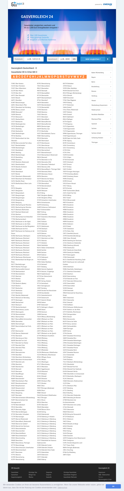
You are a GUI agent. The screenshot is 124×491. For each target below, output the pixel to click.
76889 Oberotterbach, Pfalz (19, 381)
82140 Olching (41, 412)
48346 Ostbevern (68, 224)
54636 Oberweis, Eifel (43, 167)
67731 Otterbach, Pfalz (70, 386)
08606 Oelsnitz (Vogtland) (45, 269)
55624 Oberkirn (16, 286)
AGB (100, 475)
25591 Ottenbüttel (68, 364)
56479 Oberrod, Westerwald (19, 419)
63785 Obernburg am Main (19, 338)
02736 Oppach (67, 122)
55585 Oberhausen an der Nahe (20, 224)
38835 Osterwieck (68, 298)
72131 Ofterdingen (42, 362)
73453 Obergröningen (18, 195)
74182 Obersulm (42, 114)
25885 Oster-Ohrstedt (69, 238)
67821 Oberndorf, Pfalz (18, 348)
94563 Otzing (67, 431)
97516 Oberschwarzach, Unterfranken (22, 447)
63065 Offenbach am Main (45, 319)
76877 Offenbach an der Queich (46, 333)
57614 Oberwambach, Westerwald (47, 155)
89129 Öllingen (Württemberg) (72, 93)
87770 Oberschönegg (17, 445)
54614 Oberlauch (16, 305)
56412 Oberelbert (16, 169)
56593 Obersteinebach (44, 105)
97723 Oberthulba (42, 131)
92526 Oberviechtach (43, 150)
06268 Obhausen (42, 191)
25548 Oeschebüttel (43, 293)
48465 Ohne (41, 386)
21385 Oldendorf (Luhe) (44, 445)
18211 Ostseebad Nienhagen (71, 345)
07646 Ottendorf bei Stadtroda (72, 369)
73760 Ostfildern (68, 305)
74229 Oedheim (42, 260)
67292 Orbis (66, 152)
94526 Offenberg (42, 340)
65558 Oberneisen (16, 350)
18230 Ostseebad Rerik (70, 350)
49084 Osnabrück (68, 214)
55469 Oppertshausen (69, 136)
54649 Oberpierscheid (18, 388)
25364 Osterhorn (68, 274)
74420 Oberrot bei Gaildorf (19, 424)
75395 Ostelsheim (68, 229)
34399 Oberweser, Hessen (44, 174)
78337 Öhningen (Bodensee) (45, 388)
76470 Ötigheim (68, 357)
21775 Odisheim (42, 243)
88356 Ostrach (67, 317)
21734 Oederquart (42, 257)
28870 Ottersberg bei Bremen (72, 398)
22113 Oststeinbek (68, 355)
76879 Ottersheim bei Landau (72, 405)
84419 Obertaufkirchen (44, 124)
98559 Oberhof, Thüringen (19, 267)
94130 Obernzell (16, 369)
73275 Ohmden (41, 383)
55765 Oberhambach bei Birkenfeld (22, 217)
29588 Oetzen (41, 309)
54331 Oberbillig (16, 129)
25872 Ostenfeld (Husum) (70, 233)
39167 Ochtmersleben (43, 210)
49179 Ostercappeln (69, 255)
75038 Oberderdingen (17, 148)
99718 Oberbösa (16, 136)
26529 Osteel (67, 226)
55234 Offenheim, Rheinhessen (46, 355)
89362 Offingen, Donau (44, 357)
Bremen (94, 91)
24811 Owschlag (68, 450)
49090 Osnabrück (68, 221)
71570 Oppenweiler (69, 131)
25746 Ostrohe (67, 333)
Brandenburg (95, 86)
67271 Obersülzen (42, 117)
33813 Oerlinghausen (43, 286)
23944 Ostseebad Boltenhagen (72, 340)
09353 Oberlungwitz (17, 312)
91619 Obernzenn (16, 371)
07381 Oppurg (67, 141)
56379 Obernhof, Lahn (18, 362)
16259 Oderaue (41, 233)
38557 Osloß (67, 198)
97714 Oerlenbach (42, 283)
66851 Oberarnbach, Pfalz (19, 105)
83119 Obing (41, 193)
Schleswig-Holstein (97, 138)
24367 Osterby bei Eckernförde (72, 250)
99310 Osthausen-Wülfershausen (73, 307)
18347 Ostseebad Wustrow (71, 352)
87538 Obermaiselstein (18, 314)
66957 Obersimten (16, 452)
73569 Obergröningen (18, 198)
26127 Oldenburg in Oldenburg (46, 428)
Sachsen (94, 128)
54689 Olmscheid (68, 98)
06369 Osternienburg (69, 276)
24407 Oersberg (42, 288)
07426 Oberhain (16, 214)
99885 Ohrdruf (41, 393)
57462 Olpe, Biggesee (69, 100)
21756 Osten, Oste (68, 231)
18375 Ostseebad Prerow (70, 348)
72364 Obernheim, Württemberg (21, 357)
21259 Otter (66, 383)
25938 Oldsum (67, 86)
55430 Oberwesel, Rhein (44, 171)
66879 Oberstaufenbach (44, 98)
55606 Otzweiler (68, 436)
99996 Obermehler (17, 321)
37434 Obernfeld (16, 355)
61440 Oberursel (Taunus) (44, 148)
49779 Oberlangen (16, 300)
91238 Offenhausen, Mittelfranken (47, 352)
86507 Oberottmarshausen (19, 383)
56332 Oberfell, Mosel (18, 181)
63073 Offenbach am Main (45, 329)
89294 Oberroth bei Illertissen (20, 426)
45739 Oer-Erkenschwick (44, 276)
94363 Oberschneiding (18, 438)
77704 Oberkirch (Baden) (18, 283)
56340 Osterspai (68, 288)
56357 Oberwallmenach (44, 152)
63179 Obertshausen (43, 143)
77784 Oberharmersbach (18, 219)
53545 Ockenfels (42, 214)
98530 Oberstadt (42, 91)
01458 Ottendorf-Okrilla (70, 371)
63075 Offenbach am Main (45, 331)
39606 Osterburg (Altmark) (71, 245)
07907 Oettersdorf (42, 305)
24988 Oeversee (42, 314)
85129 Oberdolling (17, 157)
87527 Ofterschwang (43, 364)
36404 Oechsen (41, 252)
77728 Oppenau (67, 124)
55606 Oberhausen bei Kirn (19, 229)
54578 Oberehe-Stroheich (19, 167)
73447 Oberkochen (17, 288)
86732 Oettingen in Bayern (45, 307)
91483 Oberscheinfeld (18, 431)
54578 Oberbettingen (17, 126)
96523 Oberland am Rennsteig (20, 298)
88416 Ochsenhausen (43, 202)
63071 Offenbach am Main (45, 326)
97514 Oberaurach (16, 117)
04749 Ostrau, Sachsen (69, 324)
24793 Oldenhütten (43, 452)
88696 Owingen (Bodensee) (71, 447)
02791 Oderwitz (42, 240)
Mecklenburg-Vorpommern (99, 105)
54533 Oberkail (16, 279)
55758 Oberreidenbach (18, 405)
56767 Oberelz (15, 174)
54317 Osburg (67, 186)
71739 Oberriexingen (17, 417)
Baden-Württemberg (98, 73)
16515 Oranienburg (69, 148)
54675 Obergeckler (17, 191)
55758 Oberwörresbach (44, 186)
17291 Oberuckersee (43, 145)
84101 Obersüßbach (43, 119)
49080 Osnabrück (68, 210)
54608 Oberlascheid (17, 302)
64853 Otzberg (67, 428)
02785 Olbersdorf (42, 405)
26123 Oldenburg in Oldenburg (46, 424)
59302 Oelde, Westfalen (44, 262)
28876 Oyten (67, 455)
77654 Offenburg (42, 345)
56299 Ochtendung (43, 205)
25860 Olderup (41, 459)
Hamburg (94, 96)
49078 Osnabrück (68, 207)
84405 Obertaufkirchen (44, 122)
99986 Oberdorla (16, 160)
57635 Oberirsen (16, 276)
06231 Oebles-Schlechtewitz (45, 248)
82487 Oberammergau (18, 102)
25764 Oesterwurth (43, 298)
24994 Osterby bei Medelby (71, 252)
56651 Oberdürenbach (18, 164)
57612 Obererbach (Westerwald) (20, 176)
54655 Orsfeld (67, 169)
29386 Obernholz (16, 364)
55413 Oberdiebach (17, 150)
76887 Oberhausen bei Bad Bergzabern (23, 226)
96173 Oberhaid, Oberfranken (20, 210)
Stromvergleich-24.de (105, 479)
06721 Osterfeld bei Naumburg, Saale (74, 260)
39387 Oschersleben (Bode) (71, 191)
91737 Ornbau (67, 167)
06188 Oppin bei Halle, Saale (71, 138)
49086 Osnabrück (68, 217)
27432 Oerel (41, 279)
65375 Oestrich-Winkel (44, 300)
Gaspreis (48, 475)
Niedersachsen (96, 110)
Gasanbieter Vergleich (70, 475)
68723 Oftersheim (42, 367)
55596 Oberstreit (42, 110)
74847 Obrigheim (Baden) (44, 195)
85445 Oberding (16, 152)
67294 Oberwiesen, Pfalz (44, 181)
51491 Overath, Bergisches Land (72, 443)
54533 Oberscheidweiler (18, 428)
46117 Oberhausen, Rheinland (20, 245)
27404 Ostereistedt (68, 257)
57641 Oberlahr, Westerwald (19, 295)
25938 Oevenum (42, 312)
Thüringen (95, 142)
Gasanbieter (14, 472)
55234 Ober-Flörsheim (18, 86)
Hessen (94, 100)
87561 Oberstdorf (42, 100)
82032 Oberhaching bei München (21, 207)
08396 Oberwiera (42, 176)
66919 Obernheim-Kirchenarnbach (21, 359)
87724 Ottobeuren (68, 417)
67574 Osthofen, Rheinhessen (72, 312)
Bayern (94, 77)
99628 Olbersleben (42, 407)
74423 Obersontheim (43, 86)
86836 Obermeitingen (17, 324)
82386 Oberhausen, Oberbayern (20, 236)
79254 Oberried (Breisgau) (19, 412)
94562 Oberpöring (16, 393)
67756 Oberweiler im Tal (44, 160)
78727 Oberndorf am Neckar (19, 343)
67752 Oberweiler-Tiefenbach (46, 164)
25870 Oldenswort (42, 455)
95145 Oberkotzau (16, 290)
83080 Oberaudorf (16, 112)
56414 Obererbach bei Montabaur (21, 179)
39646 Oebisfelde (42, 245)
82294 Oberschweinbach (18, 450)
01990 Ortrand (67, 181)
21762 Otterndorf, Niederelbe (71, 395)
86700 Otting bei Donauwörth (72, 414)
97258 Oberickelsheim (18, 274)
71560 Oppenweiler (69, 129)
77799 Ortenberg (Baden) (70, 174)
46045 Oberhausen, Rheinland (20, 238)
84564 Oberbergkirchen (18, 124)
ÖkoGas (31, 477)
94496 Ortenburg (68, 179)
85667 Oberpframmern (18, 386)
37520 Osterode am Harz (70, 279)
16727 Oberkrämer (16, 293)
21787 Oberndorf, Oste (18, 345)
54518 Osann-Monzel (69, 183)
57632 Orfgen (67, 157)
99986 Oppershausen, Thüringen (72, 133)
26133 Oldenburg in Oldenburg (46, 436)
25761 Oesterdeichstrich (44, 295)
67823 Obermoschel (17, 331)
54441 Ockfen (41, 219)
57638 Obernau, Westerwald (19, 333)
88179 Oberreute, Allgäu (18, 409)
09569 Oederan (41, 255)
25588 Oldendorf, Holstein (45, 447)
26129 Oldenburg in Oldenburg (46, 431)
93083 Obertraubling (43, 136)
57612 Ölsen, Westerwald (70, 110)
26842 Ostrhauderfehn (69, 326)
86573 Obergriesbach (17, 193)
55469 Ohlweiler (42, 378)
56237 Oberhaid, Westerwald (19, 212)
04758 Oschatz (67, 188)
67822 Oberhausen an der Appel (21, 221)
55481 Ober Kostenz (17, 83)
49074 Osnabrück (68, 202)
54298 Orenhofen (68, 155)
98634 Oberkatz (16, 281)
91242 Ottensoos (68, 378)
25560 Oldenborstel (43, 414)
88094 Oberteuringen (43, 126)
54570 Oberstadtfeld (43, 93)
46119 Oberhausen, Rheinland (20, 248)
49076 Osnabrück (68, 205)
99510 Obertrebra (42, 138)
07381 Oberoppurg (17, 376)
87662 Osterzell (67, 302)
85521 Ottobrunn (68, 419)
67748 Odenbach (42, 229)
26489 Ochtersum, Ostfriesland (46, 207)
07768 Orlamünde (68, 160)
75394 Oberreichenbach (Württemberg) (23, 398)
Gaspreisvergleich (16, 477)
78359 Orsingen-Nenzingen (71, 171)
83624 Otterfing (67, 393)
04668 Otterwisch (68, 412)
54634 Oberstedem (42, 102)
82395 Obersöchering (17, 459)
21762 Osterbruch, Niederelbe (72, 243)
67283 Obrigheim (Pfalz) (44, 198)
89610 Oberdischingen (18, 155)
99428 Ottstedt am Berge (70, 424)
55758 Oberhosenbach (18, 271)
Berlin (93, 82)
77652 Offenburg (42, 343)
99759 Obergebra (16, 188)
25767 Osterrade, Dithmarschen (72, 281)
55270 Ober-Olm (16, 93)
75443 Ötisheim (67, 359)
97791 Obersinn (16, 455)
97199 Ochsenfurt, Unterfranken (46, 200)
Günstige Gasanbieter (70, 472)
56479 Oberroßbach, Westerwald (21, 421)
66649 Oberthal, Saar (43, 129)
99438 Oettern (41, 302)
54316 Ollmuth (67, 95)
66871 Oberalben (16, 100)
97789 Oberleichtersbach (18, 307)
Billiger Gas (32, 475)
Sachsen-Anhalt (96, 133)
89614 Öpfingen (68, 119)
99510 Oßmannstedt (69, 200)
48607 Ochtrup (41, 212)
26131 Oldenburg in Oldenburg (46, 433)
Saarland (94, 124)
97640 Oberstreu (42, 112)
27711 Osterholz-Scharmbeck (71, 271)
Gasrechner (14, 475)
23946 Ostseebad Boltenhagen (72, 343)
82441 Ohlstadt (41, 376)
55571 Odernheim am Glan (45, 238)
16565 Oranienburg (69, 145)
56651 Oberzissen (42, 188)
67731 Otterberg (68, 390)
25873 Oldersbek (42, 457)
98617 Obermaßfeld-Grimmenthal (21, 319)
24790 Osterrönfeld (69, 286)
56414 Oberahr (15, 98)
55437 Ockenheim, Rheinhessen (46, 217)
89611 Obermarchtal (17, 317)
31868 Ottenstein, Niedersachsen (73, 381)
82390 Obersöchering (17, 457)
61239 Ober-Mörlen (17, 91)
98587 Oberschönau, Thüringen (20, 443)
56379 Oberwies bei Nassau (45, 179)
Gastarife (48, 477)
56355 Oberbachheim (17, 119)
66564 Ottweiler (68, 426)
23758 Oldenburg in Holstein (46, 417)
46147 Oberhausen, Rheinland (20, 252)
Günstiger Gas (33, 472)
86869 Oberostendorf (17, 378)
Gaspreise (49, 472)
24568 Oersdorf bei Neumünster (46, 290)
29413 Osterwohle (68, 300)
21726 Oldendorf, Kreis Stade (46, 450)
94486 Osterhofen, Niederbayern (72, 269)
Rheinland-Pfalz (96, 119)
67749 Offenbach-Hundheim (45, 336)
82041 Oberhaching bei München (21, 205)
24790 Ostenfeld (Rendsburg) (71, 236)
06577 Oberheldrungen (18, 264)
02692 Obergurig (16, 202)
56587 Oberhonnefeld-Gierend (20, 269)
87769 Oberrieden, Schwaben (20, 414)
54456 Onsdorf (67, 114)
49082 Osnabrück (68, 212)
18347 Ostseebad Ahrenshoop (72, 336)
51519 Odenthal (42, 231)
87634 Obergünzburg (17, 200)
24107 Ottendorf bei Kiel (70, 367)
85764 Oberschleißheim (18, 433)
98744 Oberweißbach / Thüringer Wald (48, 169)
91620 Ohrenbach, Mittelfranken (46, 395)
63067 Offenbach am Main (45, 321)
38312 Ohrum (41, 400)
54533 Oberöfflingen (17, 374)
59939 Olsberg (67, 102)
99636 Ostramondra (69, 319)
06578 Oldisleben (68, 83)
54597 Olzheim (67, 112)
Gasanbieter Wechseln (70, 477)
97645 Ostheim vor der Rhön (71, 309)
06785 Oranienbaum (69, 143)
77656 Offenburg (42, 348)
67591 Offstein (41, 359)
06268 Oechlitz (41, 250)
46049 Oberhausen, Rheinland (20, 243)
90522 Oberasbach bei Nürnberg (21, 107)
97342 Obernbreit (16, 336)
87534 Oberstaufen (43, 95)
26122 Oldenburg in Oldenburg (46, 419)
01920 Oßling (67, 195)
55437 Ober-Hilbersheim (18, 88)
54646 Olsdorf (67, 107)
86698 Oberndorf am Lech (19, 340)
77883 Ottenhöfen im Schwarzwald (73, 374)
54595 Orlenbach (68, 162)
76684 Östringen (68, 329)
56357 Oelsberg (42, 267)
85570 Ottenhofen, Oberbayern (72, 376)
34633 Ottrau (67, 421)
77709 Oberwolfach (43, 183)
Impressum (102, 472)
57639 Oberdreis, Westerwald (20, 162)
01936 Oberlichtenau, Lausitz (20, 309)
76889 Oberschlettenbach (19, 436)
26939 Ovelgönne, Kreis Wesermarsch (74, 438)
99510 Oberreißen (16, 407)
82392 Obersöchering (43, 83)
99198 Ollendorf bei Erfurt (71, 91)
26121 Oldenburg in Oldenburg (46, 421)
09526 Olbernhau (42, 402)
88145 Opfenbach (68, 117)
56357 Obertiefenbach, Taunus (46, 133)
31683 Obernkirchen (17, 367)
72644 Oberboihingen (17, 133)
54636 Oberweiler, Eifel (44, 162)
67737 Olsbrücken (68, 105)
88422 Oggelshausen (43, 369)
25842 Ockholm (42, 221)
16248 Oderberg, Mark (43, 236)
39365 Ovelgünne (68, 440)
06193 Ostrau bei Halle (70, 321)
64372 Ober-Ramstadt (18, 95)
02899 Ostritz (67, 331)
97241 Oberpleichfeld (17, 390)
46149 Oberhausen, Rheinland (20, 255)
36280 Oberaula (16, 114)
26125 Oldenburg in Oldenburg (46, 426)
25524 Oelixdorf (42, 264)
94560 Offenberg (42, 338)
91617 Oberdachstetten (18, 145)
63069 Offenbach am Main (45, 324)
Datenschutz (106, 475)
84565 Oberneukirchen (18, 352)
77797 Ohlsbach (42, 374)
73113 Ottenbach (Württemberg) (72, 362)
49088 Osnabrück (68, 219)
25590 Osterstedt (68, 290)
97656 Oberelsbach (17, 171)
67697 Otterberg (68, 388)
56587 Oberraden (16, 395)
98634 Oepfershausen (43, 274)
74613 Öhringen (42, 398)
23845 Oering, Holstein (44, 281)
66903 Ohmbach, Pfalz (44, 381)
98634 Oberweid (42, 157)
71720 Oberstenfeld (43, 107)
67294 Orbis (66, 150)
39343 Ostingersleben (69, 314)
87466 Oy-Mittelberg (69, 452)
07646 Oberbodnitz (17, 131)
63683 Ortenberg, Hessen (70, 176)
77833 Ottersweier (68, 409)
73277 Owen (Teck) (68, 445)
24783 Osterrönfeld (69, 283)
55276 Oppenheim (68, 126)
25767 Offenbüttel (42, 350)
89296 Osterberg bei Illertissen (72, 240)
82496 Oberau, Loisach (18, 110)
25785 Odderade (42, 224)
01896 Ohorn (41, 390)
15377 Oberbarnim (16, 122)
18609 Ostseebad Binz (69, 338)
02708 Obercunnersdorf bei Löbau (21, 143)
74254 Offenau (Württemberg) (46, 317)
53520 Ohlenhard (42, 371)
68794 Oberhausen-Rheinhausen (21, 257)
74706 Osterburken (68, 248)
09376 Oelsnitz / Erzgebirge (45, 271)
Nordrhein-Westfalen (98, 114)
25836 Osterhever (68, 267)
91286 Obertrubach (43, 141)
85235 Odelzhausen (43, 226)
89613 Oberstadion (43, 88)
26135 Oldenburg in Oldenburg (46, 438)
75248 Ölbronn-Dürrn (43, 409)
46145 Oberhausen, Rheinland (20, 250)
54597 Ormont (67, 164)
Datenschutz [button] (62, 488)
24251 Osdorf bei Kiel (69, 193)
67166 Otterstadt (68, 407)
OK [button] (113, 486)
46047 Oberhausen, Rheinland (20, 240)
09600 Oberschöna (17, 440)
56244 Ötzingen (67, 433)
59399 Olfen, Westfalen (70, 88)
